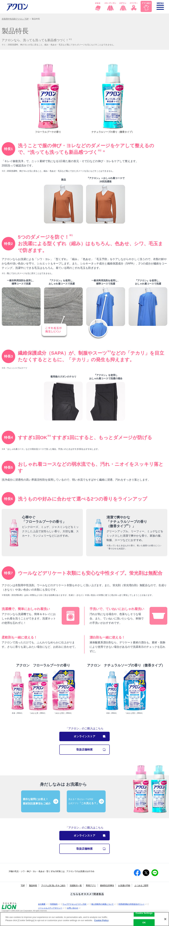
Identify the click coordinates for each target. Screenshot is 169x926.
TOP (23, 885)
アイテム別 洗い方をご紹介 (53, 885)
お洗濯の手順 (124, 885)
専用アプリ (91, 885)
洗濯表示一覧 (76, 885)
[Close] (165, 919)
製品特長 (33, 885)
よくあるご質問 (141, 885)
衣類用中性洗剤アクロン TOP (15, 19)
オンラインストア (89, 736)
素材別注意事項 (107, 885)
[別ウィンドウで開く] (9, 908)
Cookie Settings (144, 913)
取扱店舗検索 (93, 749)
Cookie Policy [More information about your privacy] (101, 920)
